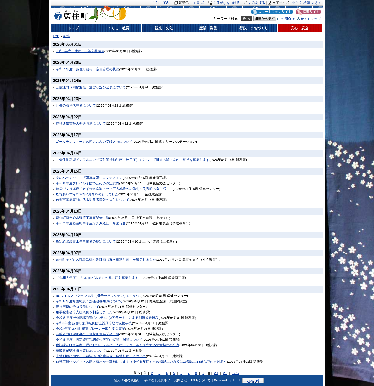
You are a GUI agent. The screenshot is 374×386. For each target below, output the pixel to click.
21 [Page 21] (225, 373)
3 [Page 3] (160, 373)
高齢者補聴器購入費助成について (81, 350)
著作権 (149, 380)
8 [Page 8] (196, 373)
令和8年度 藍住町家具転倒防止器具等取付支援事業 (94, 323)
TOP (56, 36)
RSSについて (201, 380)
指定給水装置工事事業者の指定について (86, 241)
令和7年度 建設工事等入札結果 (80, 51)
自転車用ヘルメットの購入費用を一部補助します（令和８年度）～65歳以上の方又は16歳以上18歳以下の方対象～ (141, 361)
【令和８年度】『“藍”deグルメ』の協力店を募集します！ (99, 277)
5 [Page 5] (174, 373)
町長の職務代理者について (76, 105)
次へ (235, 373)
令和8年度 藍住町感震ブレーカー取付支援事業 (90, 328)
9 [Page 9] (203, 373)
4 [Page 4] (167, 373)
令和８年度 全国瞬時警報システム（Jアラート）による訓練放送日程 (107, 318)
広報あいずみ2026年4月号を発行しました (87, 194)
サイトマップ (311, 19)
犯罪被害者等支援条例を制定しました (84, 312)
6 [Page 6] (181, 373)
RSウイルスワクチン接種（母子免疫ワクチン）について (98, 296)
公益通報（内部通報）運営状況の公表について (91, 87)
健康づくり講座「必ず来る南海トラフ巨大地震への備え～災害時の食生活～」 (114, 189)
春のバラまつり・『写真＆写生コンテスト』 (89, 178)
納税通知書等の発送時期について (81, 123)
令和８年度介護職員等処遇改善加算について (89, 301)
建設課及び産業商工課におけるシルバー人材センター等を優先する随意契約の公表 (117, 345)
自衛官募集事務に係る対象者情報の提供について (92, 200)
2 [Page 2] (152, 373)
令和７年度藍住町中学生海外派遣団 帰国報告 (91, 223)
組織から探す (265, 18)
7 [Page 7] (189, 373)
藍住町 (70, 14)
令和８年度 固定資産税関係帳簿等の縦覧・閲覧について (99, 339)
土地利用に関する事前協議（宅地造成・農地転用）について (101, 356)
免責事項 (164, 380)
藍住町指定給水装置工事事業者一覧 (82, 218)
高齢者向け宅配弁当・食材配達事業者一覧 (87, 334)
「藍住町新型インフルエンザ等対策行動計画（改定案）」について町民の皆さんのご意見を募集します (132, 160)
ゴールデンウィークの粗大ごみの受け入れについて (94, 141)
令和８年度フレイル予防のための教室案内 (87, 183)
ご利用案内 (161, 3)
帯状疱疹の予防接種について (77, 307)
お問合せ (288, 19)
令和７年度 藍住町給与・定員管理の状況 (87, 69)
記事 (66, 36)
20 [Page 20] (216, 373)
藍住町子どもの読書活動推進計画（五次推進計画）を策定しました (106, 259)
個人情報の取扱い (127, 380)
